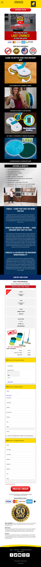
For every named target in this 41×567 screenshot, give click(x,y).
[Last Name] (20, 404)
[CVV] (17, 379)
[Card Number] (20, 368)
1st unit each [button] (21, 322)
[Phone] (20, 433)
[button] (20, 10)
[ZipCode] (20, 419)
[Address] (20, 409)
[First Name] (20, 400)
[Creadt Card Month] (13, 372)
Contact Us (16, 549)
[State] (20, 428)
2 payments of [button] (15, 293)
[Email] (12, 393)
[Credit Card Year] (13, 375)
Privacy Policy (8, 395)
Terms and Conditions (26, 549)
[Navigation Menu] (2, 2)
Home (11, 549)
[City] (20, 424)
